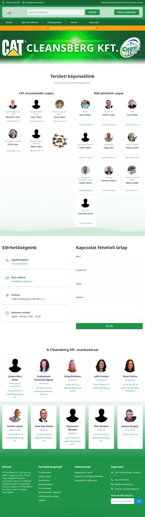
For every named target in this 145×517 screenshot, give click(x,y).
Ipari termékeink (30, 22)
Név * (78, 256)
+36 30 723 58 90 (109, 190)
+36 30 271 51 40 (85, 158)
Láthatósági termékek (49, 496)
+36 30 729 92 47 (101, 434)
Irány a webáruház (127, 12)
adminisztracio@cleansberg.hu (130, 389)
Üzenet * (80, 297)
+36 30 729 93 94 (130, 434)
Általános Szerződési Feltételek (89, 476)
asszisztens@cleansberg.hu (44, 392)
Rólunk (9, 22)
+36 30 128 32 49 (85, 223)
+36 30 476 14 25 (59, 121)
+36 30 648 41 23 (13, 151)
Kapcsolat (94, 22)
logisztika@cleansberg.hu (72, 389)
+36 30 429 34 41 (15, 390)
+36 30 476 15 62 (132, 158)
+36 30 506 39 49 (36, 121)
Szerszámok (44, 480)
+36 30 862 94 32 (109, 158)
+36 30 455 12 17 (132, 190)
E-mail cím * (81, 270)
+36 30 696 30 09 (132, 125)
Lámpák (42, 500)
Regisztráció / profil (84, 472)
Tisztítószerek (45, 472)
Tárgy (78, 283)
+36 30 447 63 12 (72, 384)
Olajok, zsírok (45, 476)
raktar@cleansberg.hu (15, 439)
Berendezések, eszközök (50, 492)
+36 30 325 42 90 (85, 125)
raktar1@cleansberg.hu (72, 442)
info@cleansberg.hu (22, 281)
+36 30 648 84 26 (85, 190)
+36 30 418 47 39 (15, 434)
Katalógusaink (55, 22)
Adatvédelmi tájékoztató (86, 480)
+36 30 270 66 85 (44, 434)
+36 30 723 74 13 (36, 151)
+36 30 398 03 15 (101, 384)
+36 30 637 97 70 (13, 121)
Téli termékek (45, 488)
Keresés (92, 12)
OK (139, 501)
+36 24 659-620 (19, 263)
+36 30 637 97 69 (109, 125)
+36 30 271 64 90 (44, 388)
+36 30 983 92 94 (130, 384)
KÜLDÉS (109, 326)
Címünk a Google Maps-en (125, 489)
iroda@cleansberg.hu (15, 395)
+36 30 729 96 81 (72, 437)
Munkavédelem (46, 484)
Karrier (75, 22)
